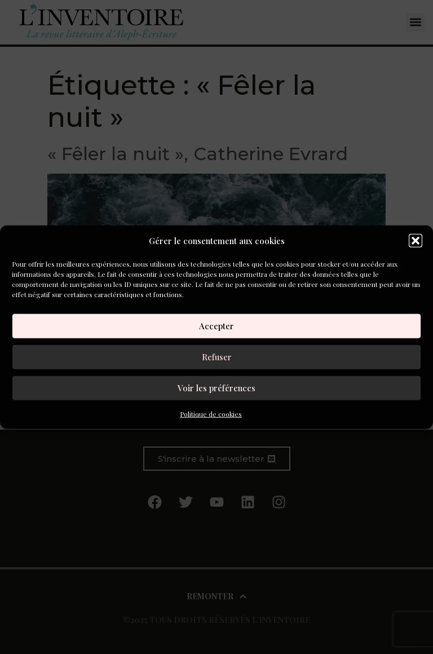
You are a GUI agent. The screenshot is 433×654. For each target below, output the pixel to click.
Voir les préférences (216, 388)
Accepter (216, 326)
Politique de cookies (211, 413)
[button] (415, 240)
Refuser (217, 357)
